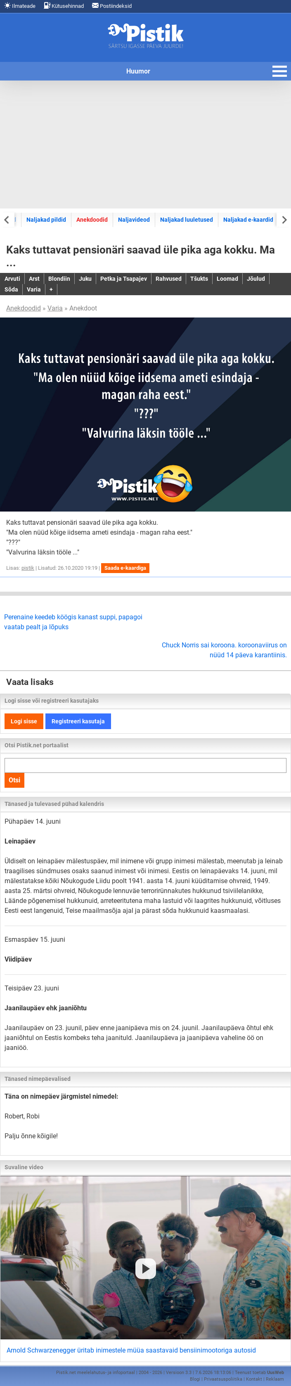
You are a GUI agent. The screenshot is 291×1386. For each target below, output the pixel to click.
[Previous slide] (7, 219)
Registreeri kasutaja (78, 721)
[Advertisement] (145, 144)
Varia (55, 308)
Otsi (14, 780)
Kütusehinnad (64, 5)
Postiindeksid (112, 5)
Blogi (195, 1379)
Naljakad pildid (46, 219)
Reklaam (275, 1379)
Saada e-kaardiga (125, 568)
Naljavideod (134, 219)
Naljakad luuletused (186, 219)
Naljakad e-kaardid (248, 219)
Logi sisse (24, 721)
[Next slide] (284, 219)
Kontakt (254, 1379)
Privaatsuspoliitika (223, 1379)
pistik (27, 568)
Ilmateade (19, 5)
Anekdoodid (92, 219)
